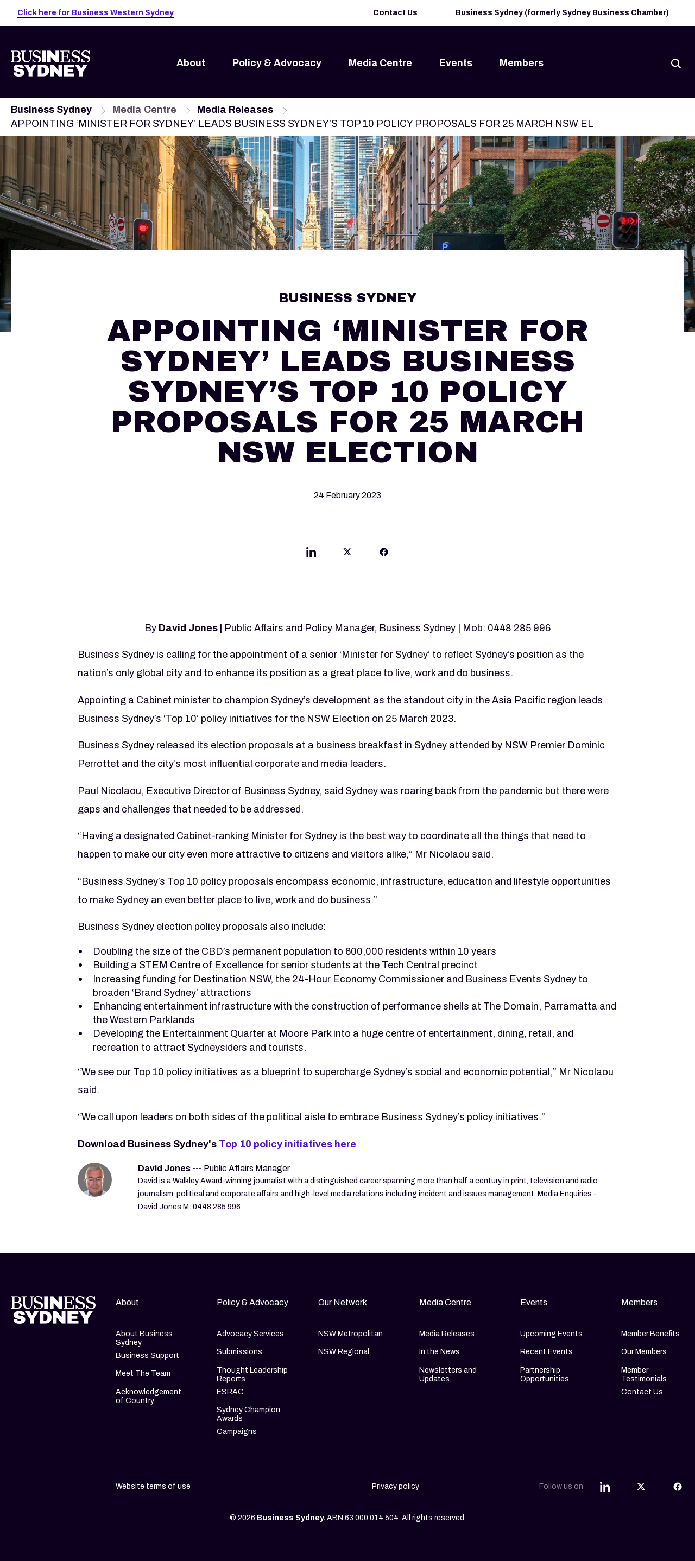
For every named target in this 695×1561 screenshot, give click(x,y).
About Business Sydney (144, 1338)
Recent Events (546, 1352)
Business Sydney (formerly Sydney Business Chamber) (562, 13)
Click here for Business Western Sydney (95, 13)
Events (455, 63)
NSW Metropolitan (350, 1334)
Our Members (644, 1352)
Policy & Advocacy (276, 63)
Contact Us (395, 13)
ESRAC (230, 1392)
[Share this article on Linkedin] (311, 554)
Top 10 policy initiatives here (287, 1144)
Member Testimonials (644, 1374)
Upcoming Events (551, 1334)
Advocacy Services (250, 1334)
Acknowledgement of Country (148, 1396)
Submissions (239, 1352)
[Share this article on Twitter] (347, 554)
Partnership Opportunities (544, 1374)
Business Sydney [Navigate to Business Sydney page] (51, 109)
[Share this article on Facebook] (384, 554)
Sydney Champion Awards (248, 1414)
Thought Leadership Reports (252, 1374)
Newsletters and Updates (448, 1374)
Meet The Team (143, 1373)
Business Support (147, 1355)
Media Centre (380, 63)
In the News (439, 1352)
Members (522, 63)
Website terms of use (153, 1486)
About (190, 63)
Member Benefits (650, 1334)
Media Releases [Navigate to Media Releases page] (235, 109)
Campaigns (237, 1431)
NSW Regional (343, 1352)
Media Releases (447, 1334)
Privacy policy (395, 1486)
